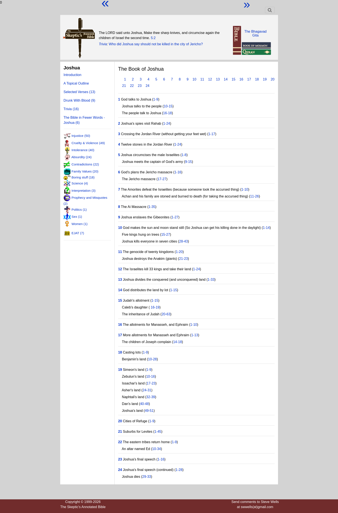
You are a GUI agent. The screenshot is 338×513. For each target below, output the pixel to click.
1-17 (211, 134)
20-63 (166, 314)
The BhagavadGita (255, 33)
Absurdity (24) (81, 157)
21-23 (183, 258)
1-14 (266, 227)
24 (147, 86)
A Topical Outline (76, 83)
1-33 (211, 279)
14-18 (177, 342)
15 (234, 79)
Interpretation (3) (83, 190)
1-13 (194, 335)
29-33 (146, 476)
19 (265, 79)
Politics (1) (79, 209)
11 (202, 79)
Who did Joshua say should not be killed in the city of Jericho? (156, 44)
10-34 (156, 449)
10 (194, 79)
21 (124, 86)
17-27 (162, 179)
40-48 (144, 404)
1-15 (173, 290)
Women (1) (80, 223)
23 (140, 86)
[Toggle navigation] (270, 10)
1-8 (183, 155)
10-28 (152, 359)
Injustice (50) (81, 135)
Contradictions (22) (85, 164)
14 (226, 79)
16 (241, 79)
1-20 (179, 252)
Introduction (73, 75)
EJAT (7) (78, 233)
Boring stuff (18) (83, 177)
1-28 (179, 470)
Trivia (103, 44)
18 (257, 79)
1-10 (244, 189)
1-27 (174, 217)
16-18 (167, 113)
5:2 (153, 38)
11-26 (254, 196)
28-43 (183, 241)
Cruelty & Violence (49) (88, 143)
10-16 (150, 376)
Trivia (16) (71, 109)
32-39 (150, 397)
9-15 (188, 162)
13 (218, 79)
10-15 (168, 106)
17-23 (151, 383)
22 (132, 86)
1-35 (151, 207)
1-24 (166, 123)
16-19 (154, 307)
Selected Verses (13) (79, 92)
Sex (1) (77, 216)
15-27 (165, 234)
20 (273, 79)
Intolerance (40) (83, 150)
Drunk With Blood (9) (79, 100)
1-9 (155, 99)
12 (210, 79)
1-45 (157, 431)
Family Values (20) (85, 171)
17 (249, 79)
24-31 (147, 390)
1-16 (177, 172)
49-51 (149, 410)
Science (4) (80, 183)
